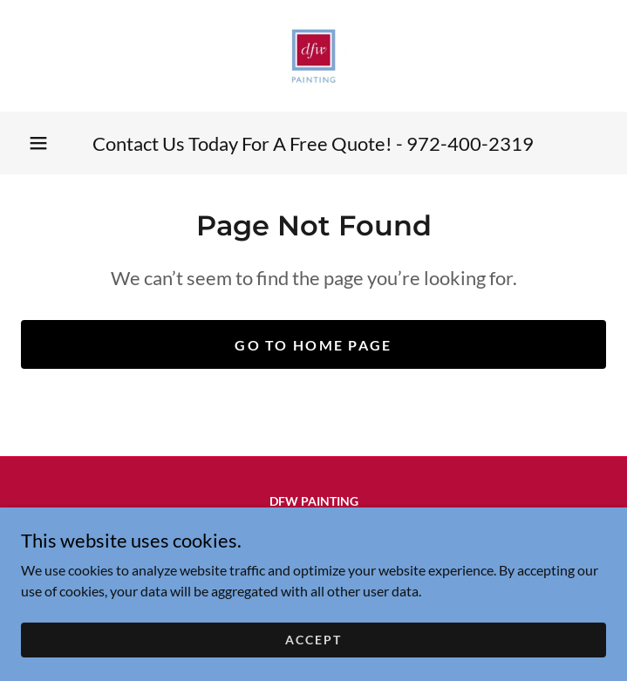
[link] (313, 56)
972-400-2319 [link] (470, 143)
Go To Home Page (313, 345)
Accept (313, 639)
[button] (38, 143)
